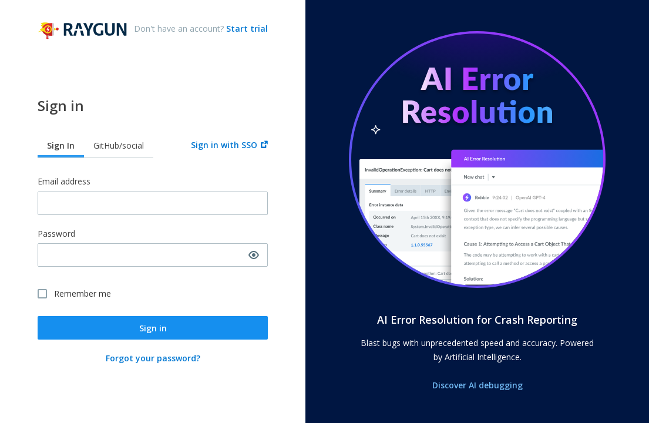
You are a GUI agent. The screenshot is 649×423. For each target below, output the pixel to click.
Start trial (246, 28)
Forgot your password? (153, 358)
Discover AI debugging (477, 385)
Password (56, 234)
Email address (64, 182)
